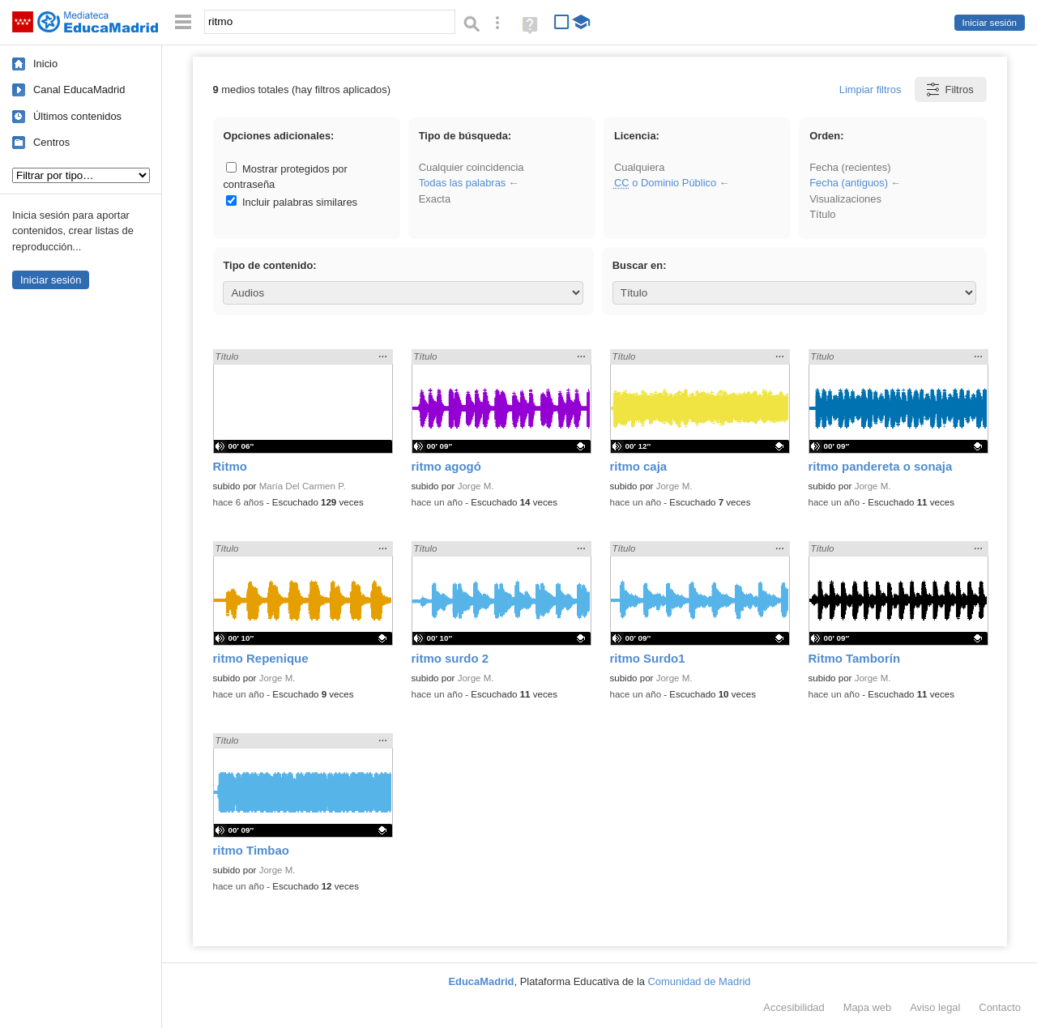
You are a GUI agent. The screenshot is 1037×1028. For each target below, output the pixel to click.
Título (822, 214)
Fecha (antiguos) (848, 183)
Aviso (935, 1007)
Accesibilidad (793, 1007)
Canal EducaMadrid (79, 89)
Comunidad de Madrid (699, 981)
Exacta (434, 199)
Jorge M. (476, 486)
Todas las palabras (462, 183)
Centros (51, 142)
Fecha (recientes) (849, 167)
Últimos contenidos (77, 116)
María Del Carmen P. (302, 486)
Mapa (867, 1007)
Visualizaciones (845, 199)
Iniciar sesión (989, 23)
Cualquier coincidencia (471, 167)
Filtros (949, 89)
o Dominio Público (665, 183)
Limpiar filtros (870, 89)
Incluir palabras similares (291, 202)
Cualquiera (639, 167)
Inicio (45, 64)
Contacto (1000, 1007)
